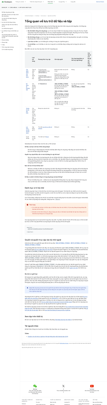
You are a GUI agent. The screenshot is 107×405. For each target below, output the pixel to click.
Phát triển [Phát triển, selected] (50, 1)
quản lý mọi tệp (74, 268)
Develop (4, 7)
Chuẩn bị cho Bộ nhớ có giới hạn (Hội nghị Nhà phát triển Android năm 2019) (48, 336)
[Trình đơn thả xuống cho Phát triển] (55, 2)
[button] (9, 22)
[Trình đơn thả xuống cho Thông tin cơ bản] (26, 2)
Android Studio (100, 1)
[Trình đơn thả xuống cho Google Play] (67, 2)
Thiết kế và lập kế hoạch (36, 1)
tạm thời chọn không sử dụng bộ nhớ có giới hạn (57, 310)
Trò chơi (38, 402)
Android (24, 403)
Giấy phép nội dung (64, 343)
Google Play (62, 1)
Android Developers (29, 15)
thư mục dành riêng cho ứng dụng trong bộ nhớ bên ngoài (56, 302)
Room (47, 136)
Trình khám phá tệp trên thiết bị (63, 320)
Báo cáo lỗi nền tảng (97, 402)
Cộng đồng (73, 1)
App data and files (25, 7)
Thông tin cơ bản (20, 1)
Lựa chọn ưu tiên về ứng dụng (27, 130)
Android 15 (67, 402)
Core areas (13, 7)
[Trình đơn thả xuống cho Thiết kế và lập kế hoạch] (44, 2)
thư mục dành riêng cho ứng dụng (43, 249)
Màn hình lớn (53, 402)
